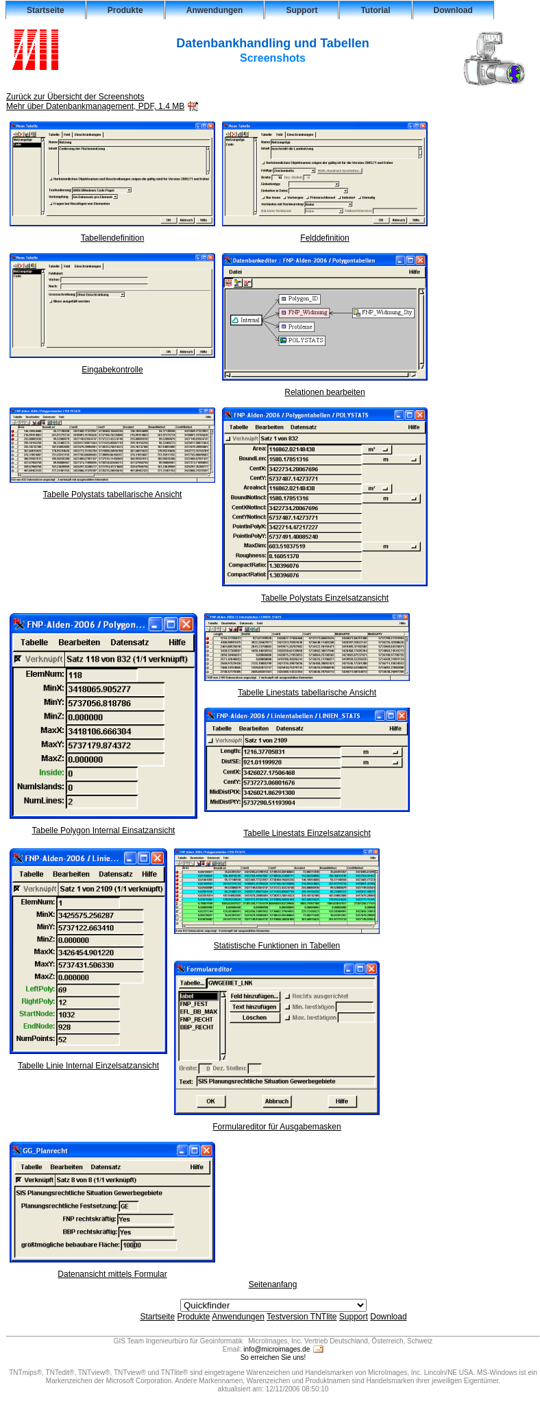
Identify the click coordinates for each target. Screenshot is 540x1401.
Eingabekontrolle (112, 365)
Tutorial (375, 10)
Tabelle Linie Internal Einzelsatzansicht (88, 1061)
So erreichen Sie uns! (273, 1357)
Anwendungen (214, 10)
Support (301, 10)
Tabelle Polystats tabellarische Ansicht (112, 490)
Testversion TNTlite (301, 1316)
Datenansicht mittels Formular (112, 1270)
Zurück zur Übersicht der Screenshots (75, 96)
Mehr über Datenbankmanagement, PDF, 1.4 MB (95, 106)
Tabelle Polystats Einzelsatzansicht (325, 594)
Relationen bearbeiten (325, 388)
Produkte (125, 10)
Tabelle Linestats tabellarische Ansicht (307, 688)
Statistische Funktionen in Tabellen (277, 941)
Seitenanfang (273, 1284)
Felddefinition (325, 234)
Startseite (45, 10)
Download (453, 10)
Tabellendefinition (112, 234)
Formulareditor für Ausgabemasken (277, 1122)
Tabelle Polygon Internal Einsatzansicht (103, 826)
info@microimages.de (276, 1349)
